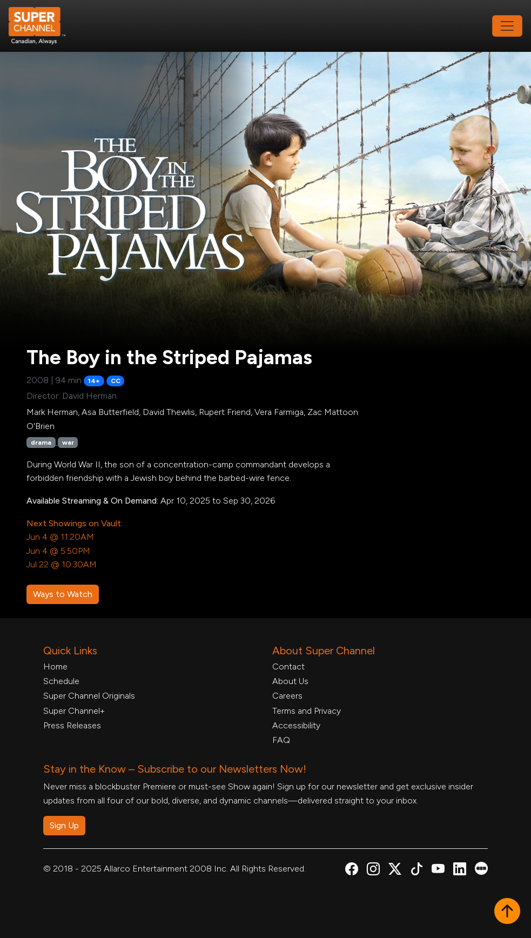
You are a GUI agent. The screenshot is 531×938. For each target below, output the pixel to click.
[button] (507, 912)
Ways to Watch (62, 594)
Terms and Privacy (306, 711)
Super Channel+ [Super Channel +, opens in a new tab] (74, 711)
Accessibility (296, 725)
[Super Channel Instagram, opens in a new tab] (373, 871)
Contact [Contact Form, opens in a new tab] (288, 666)
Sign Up (64, 825)
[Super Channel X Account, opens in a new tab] (394, 871)
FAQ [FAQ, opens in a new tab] (281, 740)
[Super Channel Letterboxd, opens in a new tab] (481, 867)
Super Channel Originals (89, 696)
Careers (287, 696)
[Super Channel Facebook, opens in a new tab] (351, 871)
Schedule (61, 681)
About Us (290, 681)
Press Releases (72, 725)
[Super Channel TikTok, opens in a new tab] (416, 871)
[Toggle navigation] (507, 26)
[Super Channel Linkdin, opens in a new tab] (459, 871)
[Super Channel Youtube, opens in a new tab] (438, 871)
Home (55, 666)
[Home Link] (44, 26)
